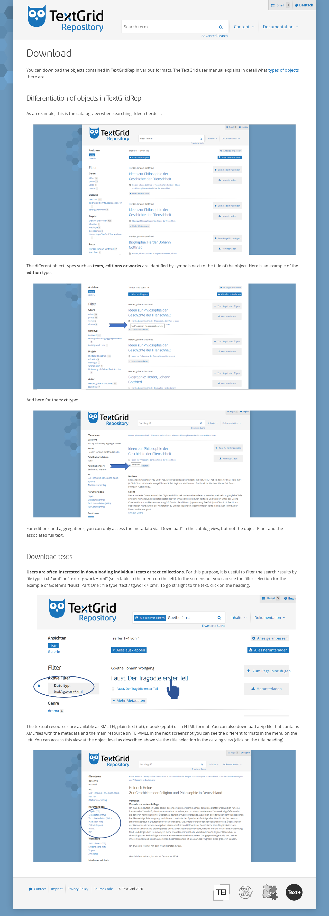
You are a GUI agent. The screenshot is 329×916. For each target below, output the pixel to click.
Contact (40, 888)
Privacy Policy (78, 888)
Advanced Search (215, 35)
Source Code (103, 888)
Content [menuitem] (242, 27)
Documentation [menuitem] (279, 27)
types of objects (283, 70)
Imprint (57, 888)
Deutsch (307, 6)
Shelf (283, 5)
